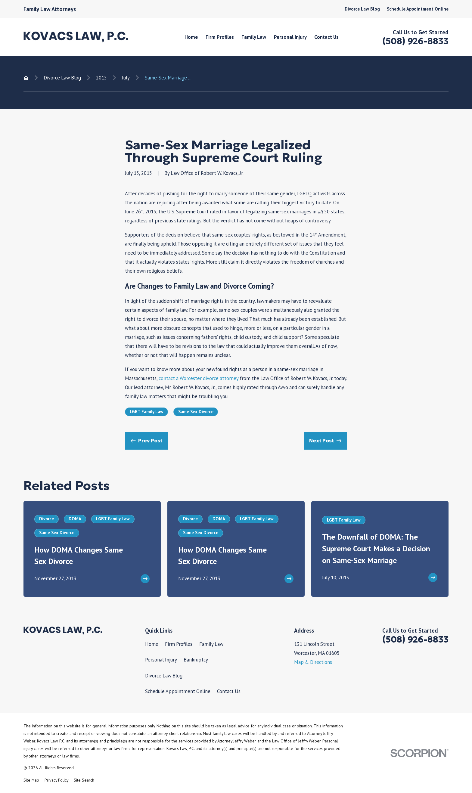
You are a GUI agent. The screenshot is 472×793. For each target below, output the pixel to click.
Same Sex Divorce (195, 411)
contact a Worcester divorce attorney (198, 378)
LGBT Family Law (146, 411)
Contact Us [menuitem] (326, 37)
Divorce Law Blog (362, 9)
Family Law (211, 644)
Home (151, 644)
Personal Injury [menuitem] (290, 37)
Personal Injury (161, 659)
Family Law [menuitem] (253, 37)
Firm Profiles (178, 644)
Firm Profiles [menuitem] (220, 37)
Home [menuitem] (191, 37)
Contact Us (229, 691)
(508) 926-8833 (415, 41)
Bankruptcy (196, 659)
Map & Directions (313, 662)
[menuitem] (31, 780)
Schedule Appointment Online (418, 9)
